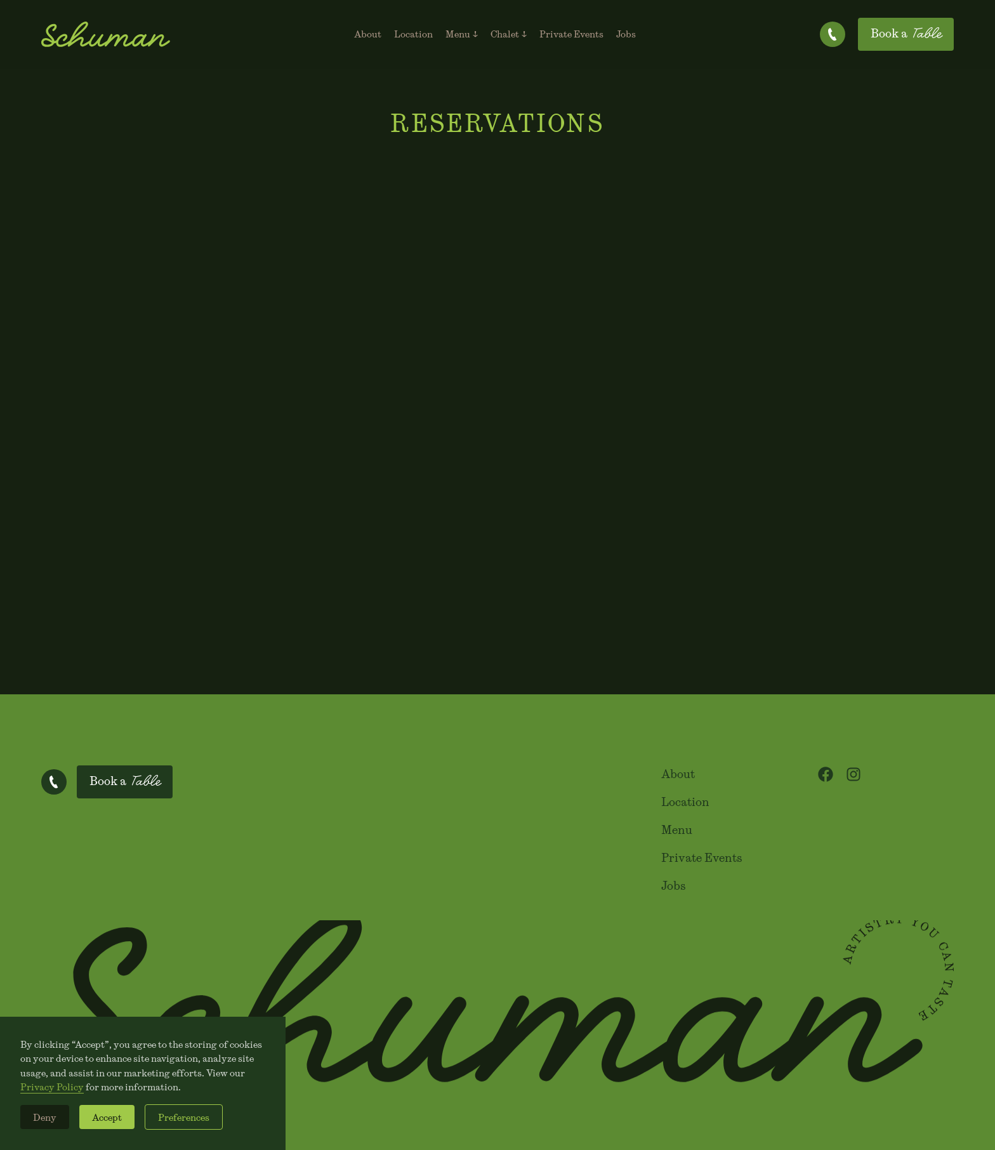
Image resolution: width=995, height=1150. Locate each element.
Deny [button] (44, 1117)
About (678, 774)
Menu (676, 830)
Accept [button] (107, 1117)
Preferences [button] (183, 1117)
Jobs (673, 886)
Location (685, 802)
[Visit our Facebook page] (825, 774)
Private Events (701, 858)
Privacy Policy (52, 1086)
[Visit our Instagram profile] (853, 774)
